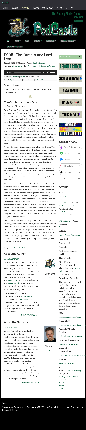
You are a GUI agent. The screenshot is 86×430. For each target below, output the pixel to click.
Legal (4, 402)
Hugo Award (13, 280)
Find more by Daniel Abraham (30, 315)
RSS (42, 79)
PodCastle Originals (67, 40)
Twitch (62, 381)
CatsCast (59, 7)
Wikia (61, 387)
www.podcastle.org (67, 362)
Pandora (25, 79)
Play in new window (14, 76)
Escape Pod (15, 7)
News (26, 40)
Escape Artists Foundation (70, 234)
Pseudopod (23, 299)
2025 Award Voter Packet (15, 46)
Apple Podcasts (14, 79)
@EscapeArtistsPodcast (69, 375)
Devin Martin (65, 202)
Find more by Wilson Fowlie (30, 382)
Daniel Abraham (39, 63)
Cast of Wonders (47, 7)
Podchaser (37, 79)
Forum (62, 384)
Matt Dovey (64, 211)
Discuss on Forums (47, 66)
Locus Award (17, 283)
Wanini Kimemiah (67, 196)
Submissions (50, 40)
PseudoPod (35, 7)
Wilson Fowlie (17, 66)
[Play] (7, 72)
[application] (30, 72)
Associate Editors (66, 226)
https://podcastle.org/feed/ (70, 316)
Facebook (63, 378)
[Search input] (69, 57)
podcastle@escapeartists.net (71, 335)
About (17, 40)
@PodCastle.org (75, 370)
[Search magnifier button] (80, 57)
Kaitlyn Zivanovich (67, 205)
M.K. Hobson (32, 66)
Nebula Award (27, 296)
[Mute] (48, 72)
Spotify (20, 79)
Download (22, 76)
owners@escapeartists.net (70, 343)
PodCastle (25, 7)
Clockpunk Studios (10, 409)
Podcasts (15, 248)
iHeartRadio (31, 79)
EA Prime (5, 7)
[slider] (27, 72)
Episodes (37, 40)
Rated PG (22, 248)
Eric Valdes (63, 214)
